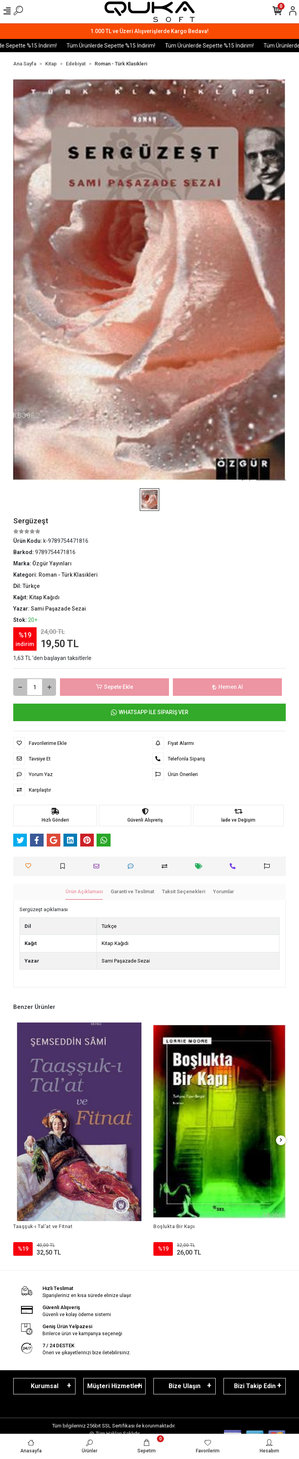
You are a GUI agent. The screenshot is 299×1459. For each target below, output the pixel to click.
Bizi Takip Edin (255, 1386)
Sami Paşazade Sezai (126, 961)
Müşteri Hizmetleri (114, 1386)
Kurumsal (44, 1386)
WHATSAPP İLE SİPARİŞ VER (149, 712)
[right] (281, 1140)
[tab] (84, 892)
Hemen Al (227, 687)
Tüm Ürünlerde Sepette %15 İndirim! (124, 45)
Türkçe (109, 926)
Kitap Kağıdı (115, 943)
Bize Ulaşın (185, 1386)
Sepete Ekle (114, 687)
